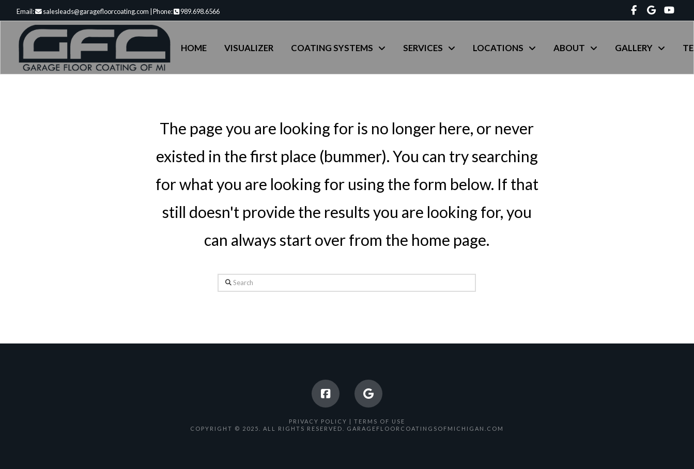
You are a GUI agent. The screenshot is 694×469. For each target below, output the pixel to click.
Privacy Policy (318, 421)
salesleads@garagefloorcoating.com (92, 11)
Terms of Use (379, 421)
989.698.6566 (197, 11)
